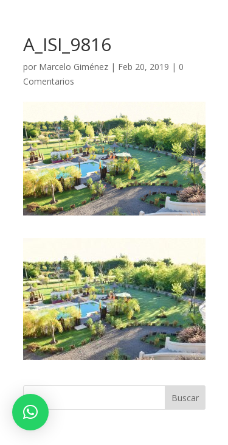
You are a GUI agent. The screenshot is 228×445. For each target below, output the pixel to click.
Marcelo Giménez (73, 66)
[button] (30, 412)
